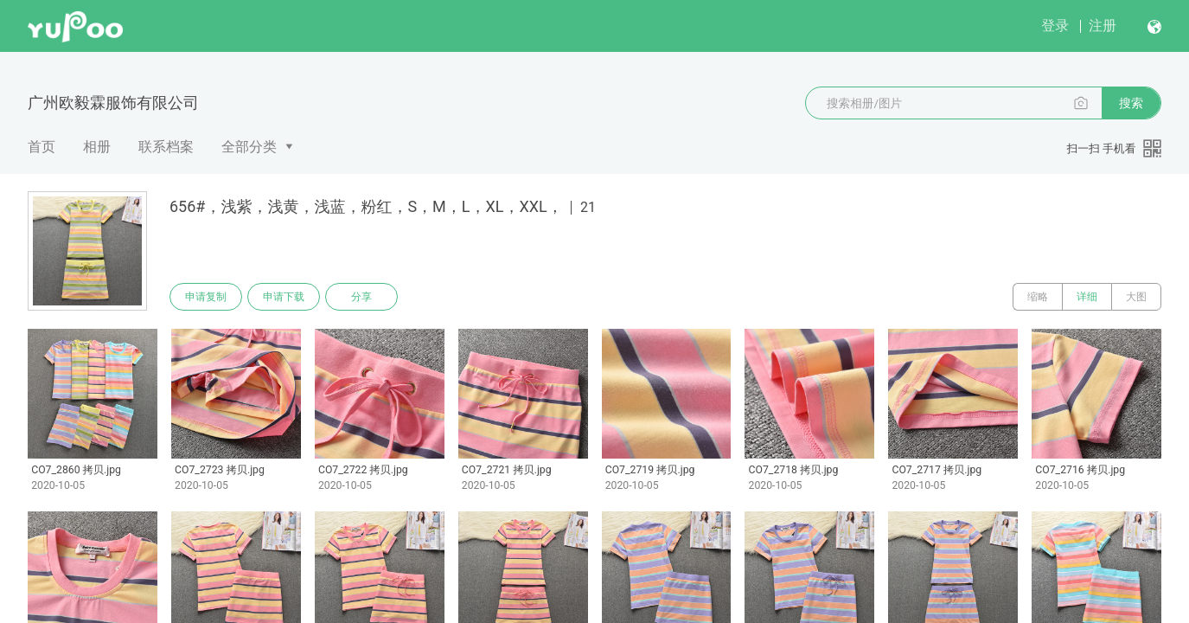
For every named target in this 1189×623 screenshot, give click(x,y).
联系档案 (166, 146)
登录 (1055, 25)
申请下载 (283, 297)
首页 (41, 146)
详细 (1087, 297)
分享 (361, 297)
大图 (1136, 297)
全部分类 (249, 146)
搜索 (1131, 103)
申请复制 (206, 297)
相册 (97, 146)
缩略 (1037, 297)
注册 (1102, 25)
